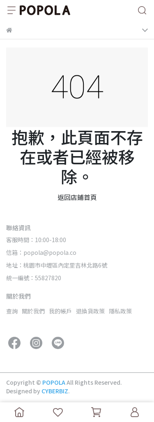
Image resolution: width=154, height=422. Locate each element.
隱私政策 (120, 311)
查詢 (12, 311)
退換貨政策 (90, 311)
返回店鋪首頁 (77, 197)
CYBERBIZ (54, 391)
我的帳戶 (60, 311)
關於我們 (33, 311)
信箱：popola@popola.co (41, 252)
